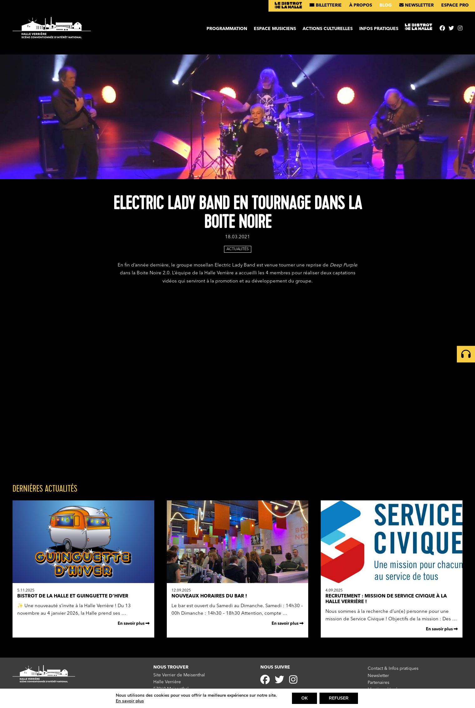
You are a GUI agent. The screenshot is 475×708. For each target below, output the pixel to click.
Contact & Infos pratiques (393, 668)
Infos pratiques (378, 29)
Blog (386, 5)
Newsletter (416, 5)
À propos (360, 5)
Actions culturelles (328, 29)
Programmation (227, 29)
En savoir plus (134, 623)
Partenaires (378, 682)
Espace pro (455, 5)
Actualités (238, 249)
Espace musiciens (275, 29)
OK (304, 698)
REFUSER (339, 698)
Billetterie (325, 5)
